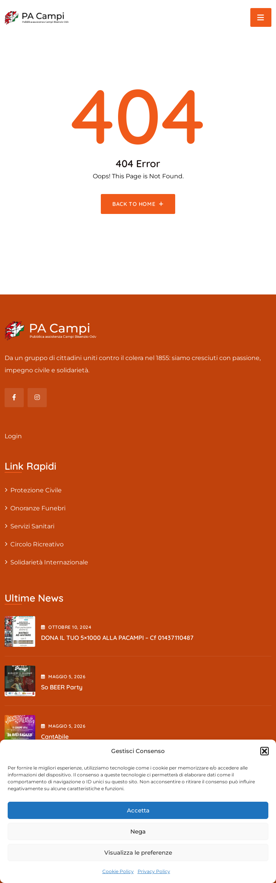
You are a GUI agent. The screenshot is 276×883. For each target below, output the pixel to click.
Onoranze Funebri (38, 508)
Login (13, 436)
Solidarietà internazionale (49, 562)
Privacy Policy (154, 871)
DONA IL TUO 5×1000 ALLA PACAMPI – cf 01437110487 (117, 637)
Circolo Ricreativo (37, 544)
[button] (264, 751)
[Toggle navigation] (260, 17)
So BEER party (61, 687)
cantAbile (55, 736)
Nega (138, 831)
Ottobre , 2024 (66, 627)
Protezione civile (36, 490)
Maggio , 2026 (63, 676)
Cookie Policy (118, 871)
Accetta (138, 810)
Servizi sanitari (32, 526)
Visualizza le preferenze (138, 852)
